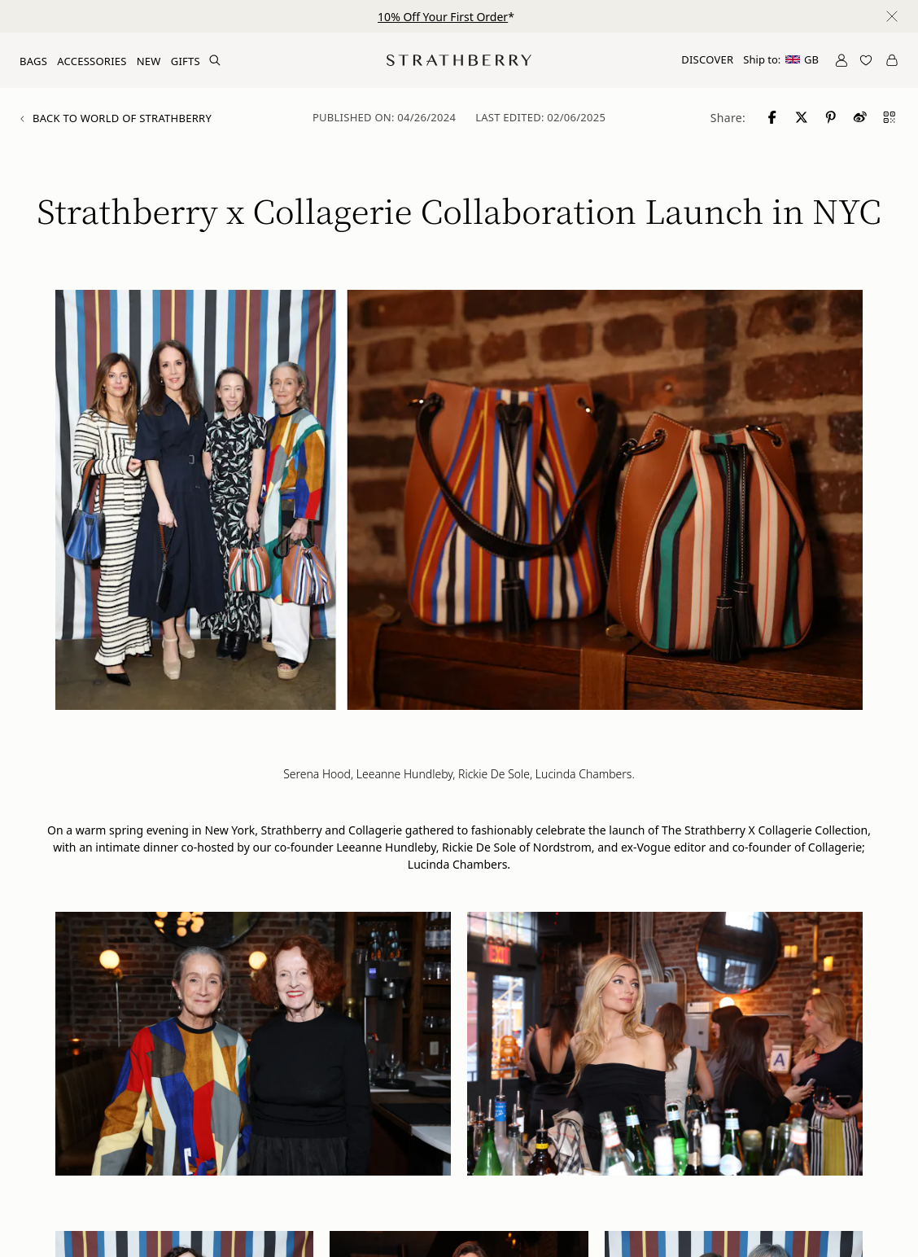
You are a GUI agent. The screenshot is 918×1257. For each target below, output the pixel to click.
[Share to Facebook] (773, 117)
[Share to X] (802, 117)
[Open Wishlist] (866, 60)
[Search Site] (215, 60)
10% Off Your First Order (443, 16)
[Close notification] (892, 16)
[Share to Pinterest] (832, 117)
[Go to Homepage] (459, 60)
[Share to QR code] (890, 117)
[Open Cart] (892, 60)
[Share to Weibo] (861, 117)
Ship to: (781, 59)
